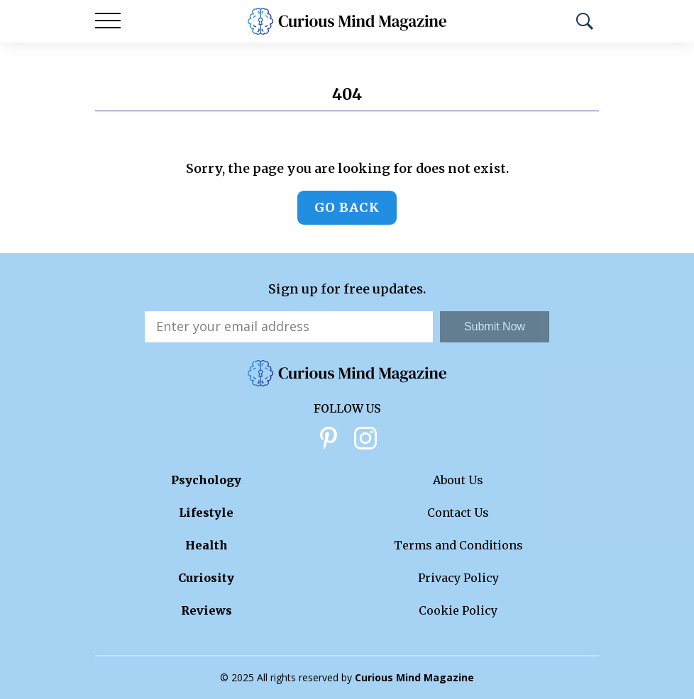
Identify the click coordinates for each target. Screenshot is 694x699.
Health (206, 545)
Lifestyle (206, 512)
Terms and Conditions (458, 545)
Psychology (206, 480)
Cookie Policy (458, 610)
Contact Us (458, 512)
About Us (458, 480)
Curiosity (206, 578)
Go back (347, 207)
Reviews (206, 610)
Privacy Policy (458, 578)
